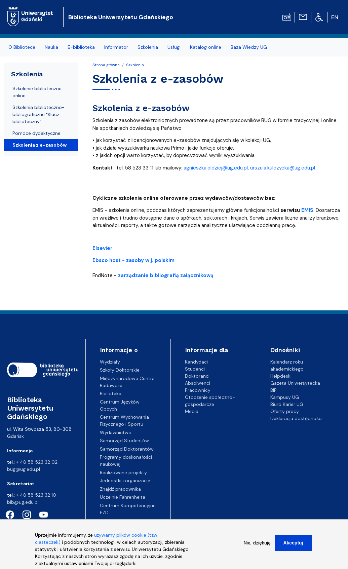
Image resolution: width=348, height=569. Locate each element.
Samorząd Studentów (124, 441)
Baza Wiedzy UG (249, 47)
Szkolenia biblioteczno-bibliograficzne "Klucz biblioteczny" (38, 114)
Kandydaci (196, 362)
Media (191, 411)
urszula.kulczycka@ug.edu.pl (282, 167)
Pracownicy (197, 390)
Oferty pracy (284, 411)
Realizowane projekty (123, 472)
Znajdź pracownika (120, 489)
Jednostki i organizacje (125, 481)
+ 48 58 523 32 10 (36, 495)
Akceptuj (293, 548)
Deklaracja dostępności (296, 418)
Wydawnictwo (115, 432)
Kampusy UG (284, 397)
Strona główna (106, 65)
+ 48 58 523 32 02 (36, 462)
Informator (116, 47)
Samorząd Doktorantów (127, 449)
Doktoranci (197, 376)
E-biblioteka (81, 47)
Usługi (174, 47)
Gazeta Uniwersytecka (295, 383)
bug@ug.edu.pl (23, 469)
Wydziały (110, 362)
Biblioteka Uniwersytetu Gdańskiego (120, 17)
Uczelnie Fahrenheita (122, 497)
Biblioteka (110, 393)
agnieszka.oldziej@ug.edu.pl (216, 167)
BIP (273, 390)
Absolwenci (197, 383)
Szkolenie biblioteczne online (37, 92)
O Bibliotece (21, 47)
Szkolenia (148, 47)
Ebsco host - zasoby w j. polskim (133, 260)
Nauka (51, 47)
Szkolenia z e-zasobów (39, 145)
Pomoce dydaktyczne (36, 133)
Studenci (195, 369)
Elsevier (102, 248)
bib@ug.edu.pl (23, 502)
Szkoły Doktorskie (120, 370)
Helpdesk (280, 376)
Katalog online (205, 47)
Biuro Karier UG (286, 404)
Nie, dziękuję (257, 548)
